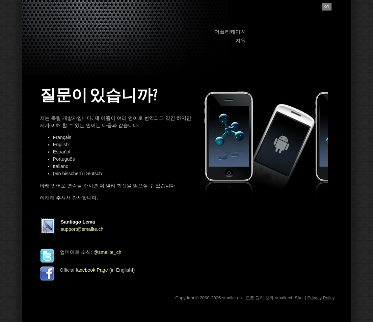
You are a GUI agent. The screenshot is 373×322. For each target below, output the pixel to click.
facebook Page (92, 270)
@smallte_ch (107, 252)
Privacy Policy (321, 297)
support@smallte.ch (82, 229)
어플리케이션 (230, 32)
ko (326, 7)
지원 (240, 40)
